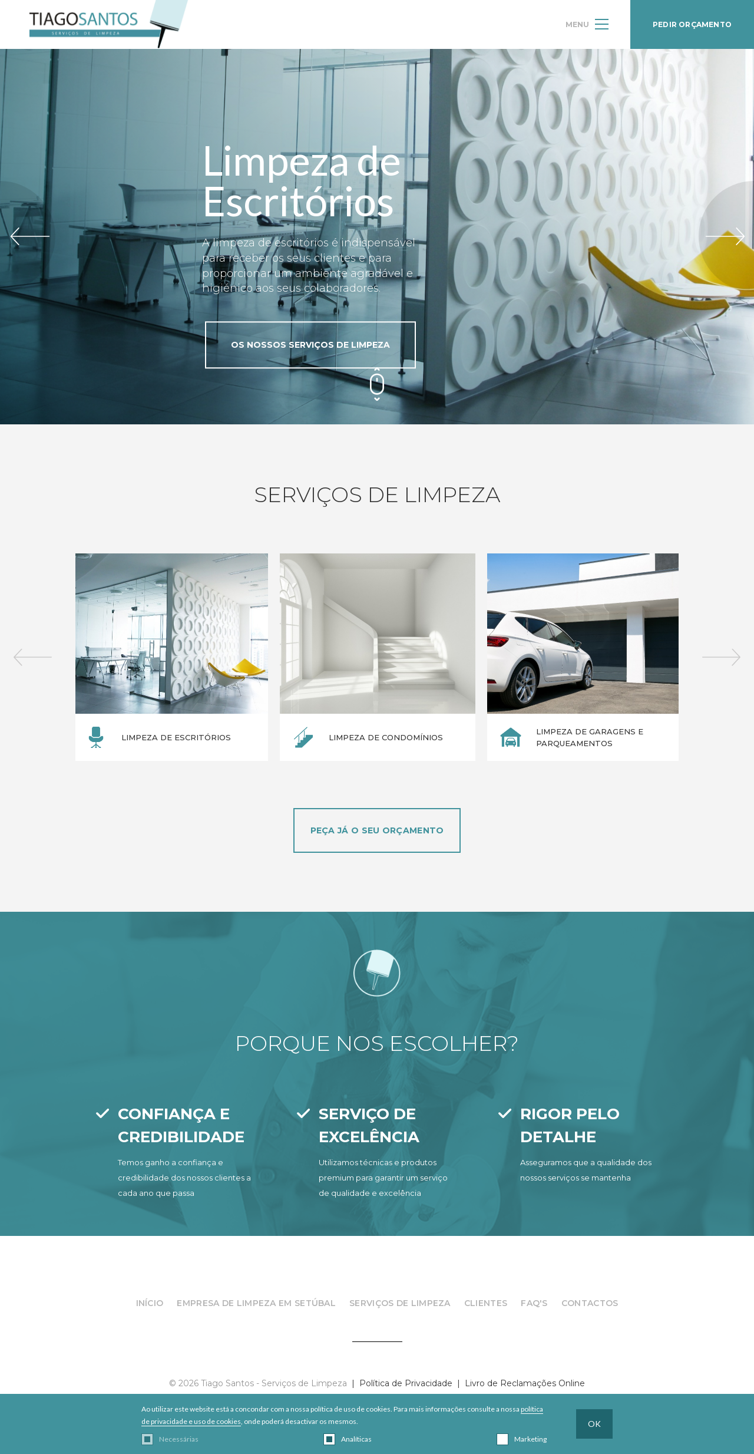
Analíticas (356, 1439)
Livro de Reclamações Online (525, 1383)
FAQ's (534, 1303)
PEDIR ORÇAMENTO (692, 24)
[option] (170, 657)
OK (594, 1424)
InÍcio (150, 1303)
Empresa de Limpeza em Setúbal (256, 1303)
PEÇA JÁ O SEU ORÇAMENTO (377, 830)
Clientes (485, 1303)
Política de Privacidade (405, 1383)
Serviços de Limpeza (400, 1303)
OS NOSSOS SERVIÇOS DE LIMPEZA (310, 344)
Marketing (530, 1439)
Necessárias (179, 1439)
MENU (587, 24)
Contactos (590, 1303)
